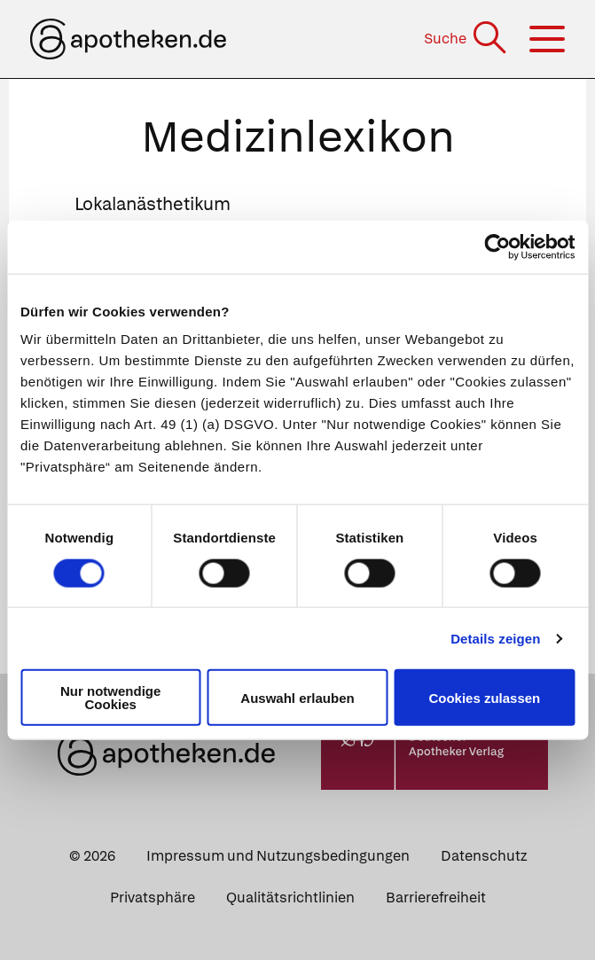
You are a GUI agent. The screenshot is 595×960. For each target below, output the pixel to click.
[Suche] (467, 38)
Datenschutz (484, 856)
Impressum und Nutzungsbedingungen (278, 856)
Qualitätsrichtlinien (290, 897)
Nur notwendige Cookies (110, 697)
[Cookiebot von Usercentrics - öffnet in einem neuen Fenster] (497, 246)
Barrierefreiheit (436, 897)
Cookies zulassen (484, 697)
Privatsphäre (152, 897)
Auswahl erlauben (297, 697)
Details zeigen (495, 637)
